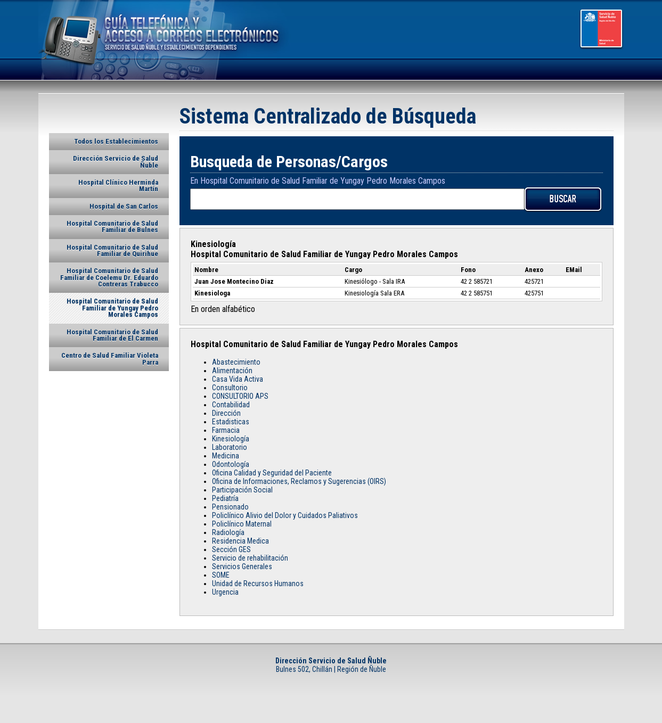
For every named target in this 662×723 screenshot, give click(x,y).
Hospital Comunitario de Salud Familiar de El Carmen (112, 335)
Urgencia (225, 592)
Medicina (225, 455)
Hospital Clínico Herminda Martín (118, 185)
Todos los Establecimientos (116, 141)
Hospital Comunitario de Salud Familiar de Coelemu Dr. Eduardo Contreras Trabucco (109, 277)
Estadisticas (230, 421)
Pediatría (225, 498)
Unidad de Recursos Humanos (258, 583)
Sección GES (231, 549)
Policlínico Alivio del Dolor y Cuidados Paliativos (285, 515)
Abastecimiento (236, 362)
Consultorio (230, 387)
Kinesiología (230, 438)
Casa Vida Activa (237, 379)
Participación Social (242, 490)
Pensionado (230, 507)
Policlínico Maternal (242, 524)
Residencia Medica (240, 541)
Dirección (226, 413)
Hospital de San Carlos (123, 206)
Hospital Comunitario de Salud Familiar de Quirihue (112, 250)
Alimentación (232, 370)
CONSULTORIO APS (240, 396)
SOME (221, 575)
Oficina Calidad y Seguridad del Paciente (272, 473)
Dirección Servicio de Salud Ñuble (115, 161)
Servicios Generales (242, 566)
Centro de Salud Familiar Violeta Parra (109, 358)
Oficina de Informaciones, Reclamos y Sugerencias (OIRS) (299, 481)
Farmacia (226, 430)
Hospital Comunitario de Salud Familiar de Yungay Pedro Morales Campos (112, 307)
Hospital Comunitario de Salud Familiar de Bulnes (112, 226)
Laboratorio (229, 447)
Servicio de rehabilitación (250, 558)
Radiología (228, 532)
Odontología (230, 464)
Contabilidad (231, 404)
